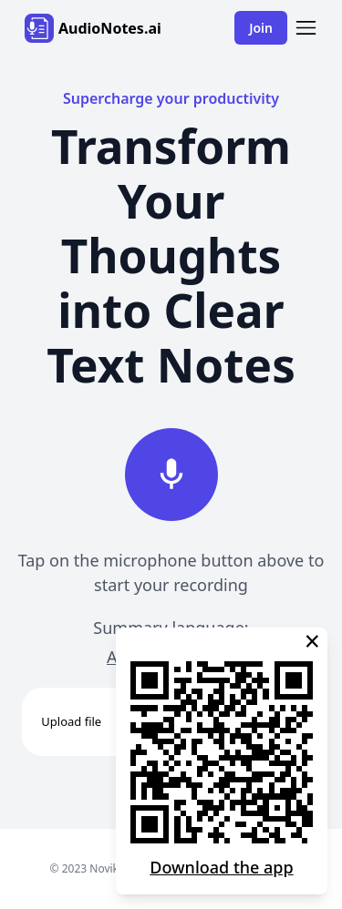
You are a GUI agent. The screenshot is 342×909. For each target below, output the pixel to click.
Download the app (221, 867)
